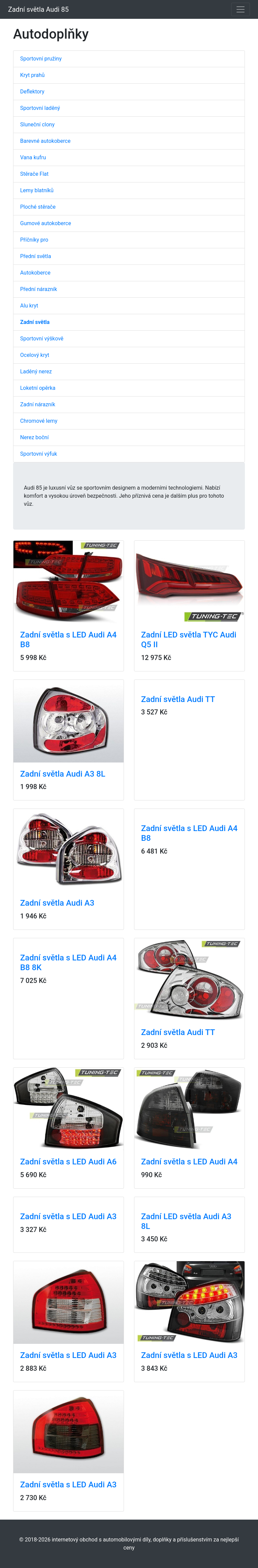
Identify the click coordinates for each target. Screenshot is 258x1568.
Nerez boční (34, 437)
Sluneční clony (37, 124)
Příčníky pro (34, 240)
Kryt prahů (32, 75)
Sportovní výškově (41, 338)
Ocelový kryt (34, 355)
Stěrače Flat (34, 174)
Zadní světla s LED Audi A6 (68, 1161)
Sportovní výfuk (38, 454)
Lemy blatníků (36, 190)
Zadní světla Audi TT (178, 699)
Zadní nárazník (37, 404)
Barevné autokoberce (45, 141)
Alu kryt (29, 305)
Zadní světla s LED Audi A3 (68, 1216)
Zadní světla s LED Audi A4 (189, 1161)
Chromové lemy (38, 421)
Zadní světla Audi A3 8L (62, 774)
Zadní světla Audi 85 (38, 9)
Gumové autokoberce (45, 223)
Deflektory (32, 91)
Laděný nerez (36, 371)
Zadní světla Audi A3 (57, 903)
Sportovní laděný (40, 108)
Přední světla (35, 256)
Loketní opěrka (37, 388)
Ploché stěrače (37, 207)
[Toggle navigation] (240, 9)
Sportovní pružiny (40, 58)
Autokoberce (35, 273)
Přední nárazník (38, 289)
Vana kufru (33, 157)
